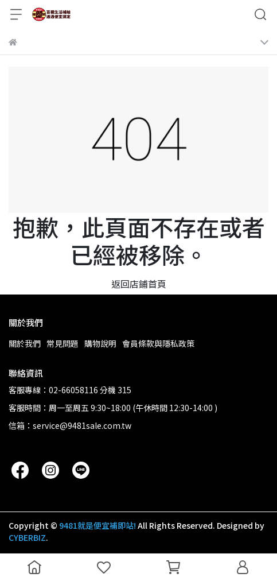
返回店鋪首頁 (138, 283)
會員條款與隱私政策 (158, 343)
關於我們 (25, 343)
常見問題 (62, 343)
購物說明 (100, 343)
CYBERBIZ (27, 537)
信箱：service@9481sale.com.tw (70, 425)
